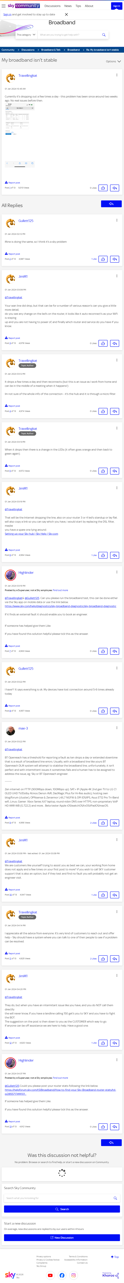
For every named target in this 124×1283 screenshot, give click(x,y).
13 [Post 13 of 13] (10, 1126)
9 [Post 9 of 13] (10, 822)
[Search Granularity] (26, 35)
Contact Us (82, 1263)
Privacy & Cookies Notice (47, 1260)
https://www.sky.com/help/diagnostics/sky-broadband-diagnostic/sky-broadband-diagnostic (60, 606)
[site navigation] (3, 6)
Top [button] (116, 1257)
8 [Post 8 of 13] (10, 711)
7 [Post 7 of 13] (10, 651)
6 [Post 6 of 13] (10, 555)
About (89, 6)
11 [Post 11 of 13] (10, 958)
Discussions (53, 6)
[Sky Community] (24, 5)
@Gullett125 (32, 598)
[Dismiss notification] (66, 14)
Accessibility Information (76, 1260)
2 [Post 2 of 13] (10, 259)
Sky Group (41, 1266)
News (68, 6)
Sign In (116, 6)
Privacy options (43, 1256)
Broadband (62, 22)
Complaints (41, 1263)
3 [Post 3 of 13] (10, 343)
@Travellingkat (13, 297)
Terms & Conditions (78, 1256)
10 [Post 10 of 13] (11, 894)
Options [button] (111, 61)
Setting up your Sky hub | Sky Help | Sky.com (31, 533)
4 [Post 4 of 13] (10, 411)
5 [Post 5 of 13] (10, 471)
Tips (78, 6)
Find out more (60, 590)
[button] (117, 75)
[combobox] (69, 35)
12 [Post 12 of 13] (10, 1043)
